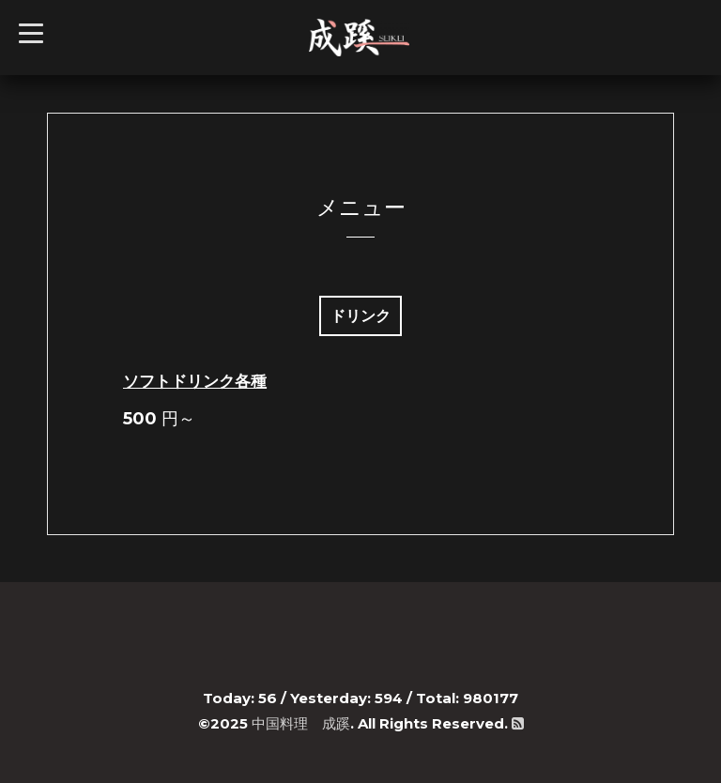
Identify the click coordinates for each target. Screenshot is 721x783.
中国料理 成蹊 (301, 723)
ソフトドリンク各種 (195, 381)
